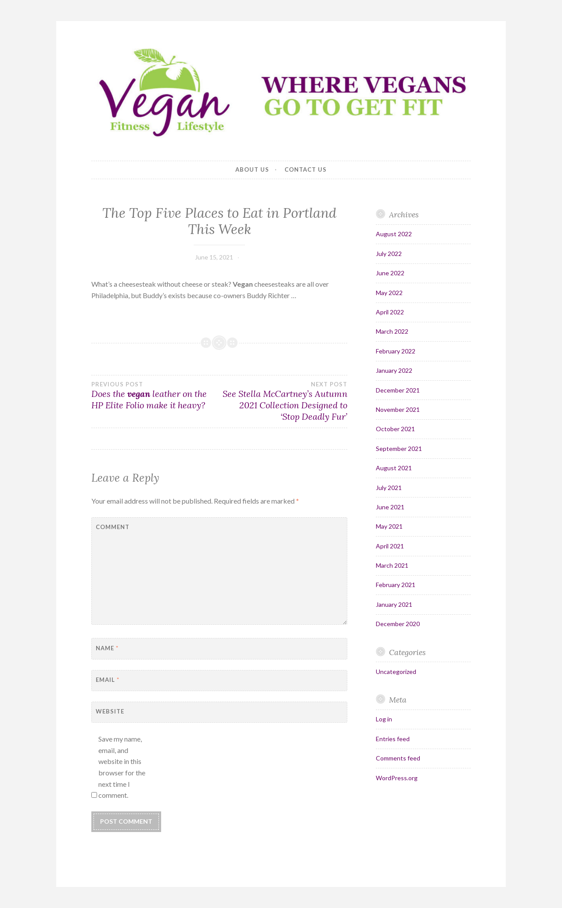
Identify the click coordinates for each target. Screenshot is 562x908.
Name (107, 648)
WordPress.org (397, 778)
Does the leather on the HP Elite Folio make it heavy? (155, 396)
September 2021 (399, 448)
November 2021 (398, 409)
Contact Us (306, 169)
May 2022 (389, 292)
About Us (252, 169)
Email (107, 679)
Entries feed (393, 738)
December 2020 (398, 623)
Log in (384, 719)
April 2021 (390, 546)
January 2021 (394, 604)
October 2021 (395, 428)
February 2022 (395, 351)
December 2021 (398, 390)
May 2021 (389, 526)
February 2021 (395, 584)
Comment (113, 526)
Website (110, 711)
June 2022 (390, 273)
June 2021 (390, 507)
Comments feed (398, 758)
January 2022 (394, 370)
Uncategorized (396, 671)
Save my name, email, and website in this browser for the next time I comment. (121, 767)
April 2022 (390, 312)
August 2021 (394, 468)
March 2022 (392, 331)
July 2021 (389, 487)
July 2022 (389, 253)
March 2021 (392, 565)
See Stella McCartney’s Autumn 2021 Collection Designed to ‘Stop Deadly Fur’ (284, 401)
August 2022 (394, 234)
